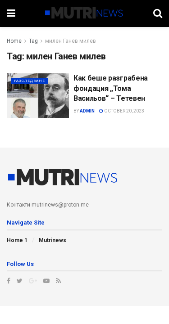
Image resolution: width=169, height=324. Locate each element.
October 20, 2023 (121, 110)
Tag (33, 41)
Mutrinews (52, 240)
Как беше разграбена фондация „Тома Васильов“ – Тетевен (110, 88)
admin (87, 110)
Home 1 (17, 240)
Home (14, 41)
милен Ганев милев (70, 41)
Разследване (29, 81)
